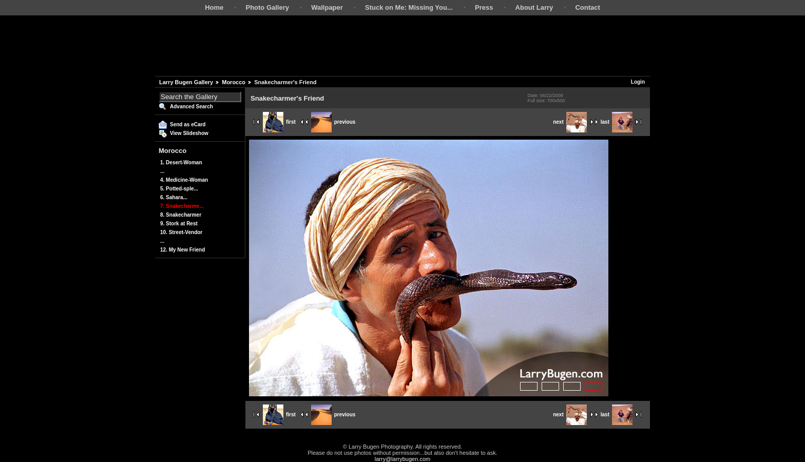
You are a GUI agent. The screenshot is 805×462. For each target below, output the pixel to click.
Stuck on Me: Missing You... (409, 7)
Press (484, 7)
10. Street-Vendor (181, 232)
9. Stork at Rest (179, 223)
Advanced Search (191, 106)
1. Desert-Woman (181, 162)
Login (638, 82)
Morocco (233, 82)
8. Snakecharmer (180, 215)
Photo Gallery (267, 7)
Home (214, 7)
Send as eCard (187, 124)
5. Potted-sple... (179, 188)
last (616, 122)
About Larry (534, 7)
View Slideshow (189, 133)
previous (333, 122)
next (570, 122)
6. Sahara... (173, 197)
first (279, 122)
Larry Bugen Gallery (186, 82)
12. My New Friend (182, 250)
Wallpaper (327, 7)
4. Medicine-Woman (184, 180)
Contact (587, 7)
